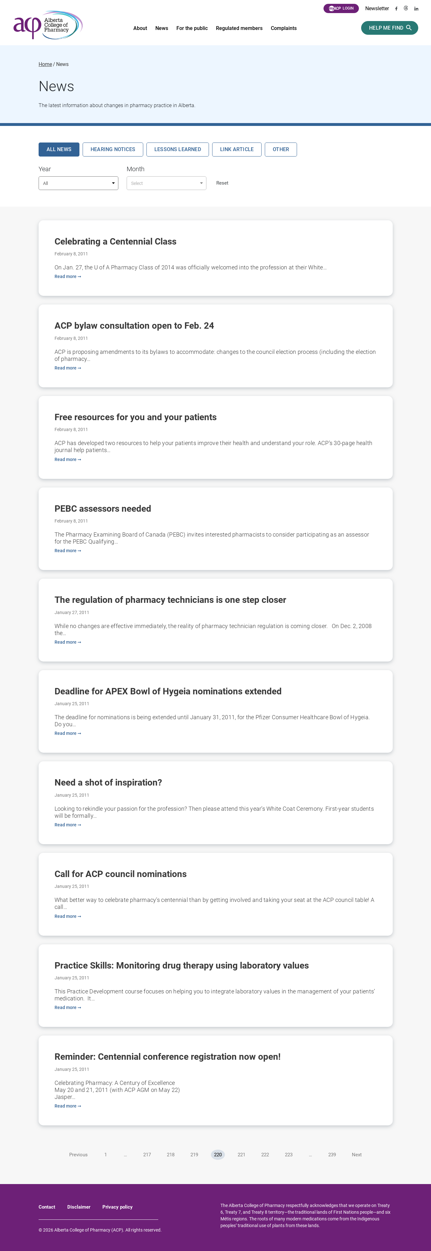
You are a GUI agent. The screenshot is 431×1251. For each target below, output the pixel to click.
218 (171, 1155)
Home (45, 64)
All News (59, 149)
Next (357, 1155)
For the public (192, 28)
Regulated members (239, 28)
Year (45, 169)
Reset (222, 183)
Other (281, 149)
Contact (47, 1207)
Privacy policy (117, 1207)
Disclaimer (78, 1207)
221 (241, 1155)
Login (341, 8)
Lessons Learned (177, 149)
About (140, 28)
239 (332, 1155)
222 (265, 1155)
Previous (78, 1155)
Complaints (284, 28)
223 (289, 1155)
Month (136, 169)
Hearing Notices (113, 149)
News (161, 28)
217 (147, 1155)
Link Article (237, 149)
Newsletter (377, 8)
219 (194, 1155)
